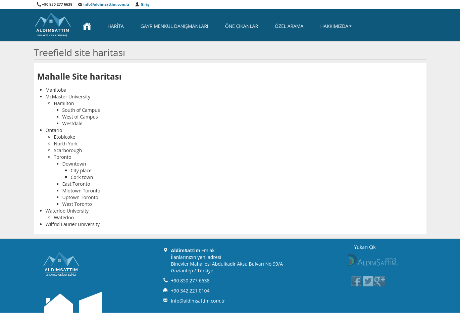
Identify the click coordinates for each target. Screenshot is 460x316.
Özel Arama (289, 26)
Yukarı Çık (365, 247)
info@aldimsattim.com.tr (104, 4)
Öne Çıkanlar (241, 26)
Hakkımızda (336, 26)
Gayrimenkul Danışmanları (174, 26)
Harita (116, 26)
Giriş (142, 4)
